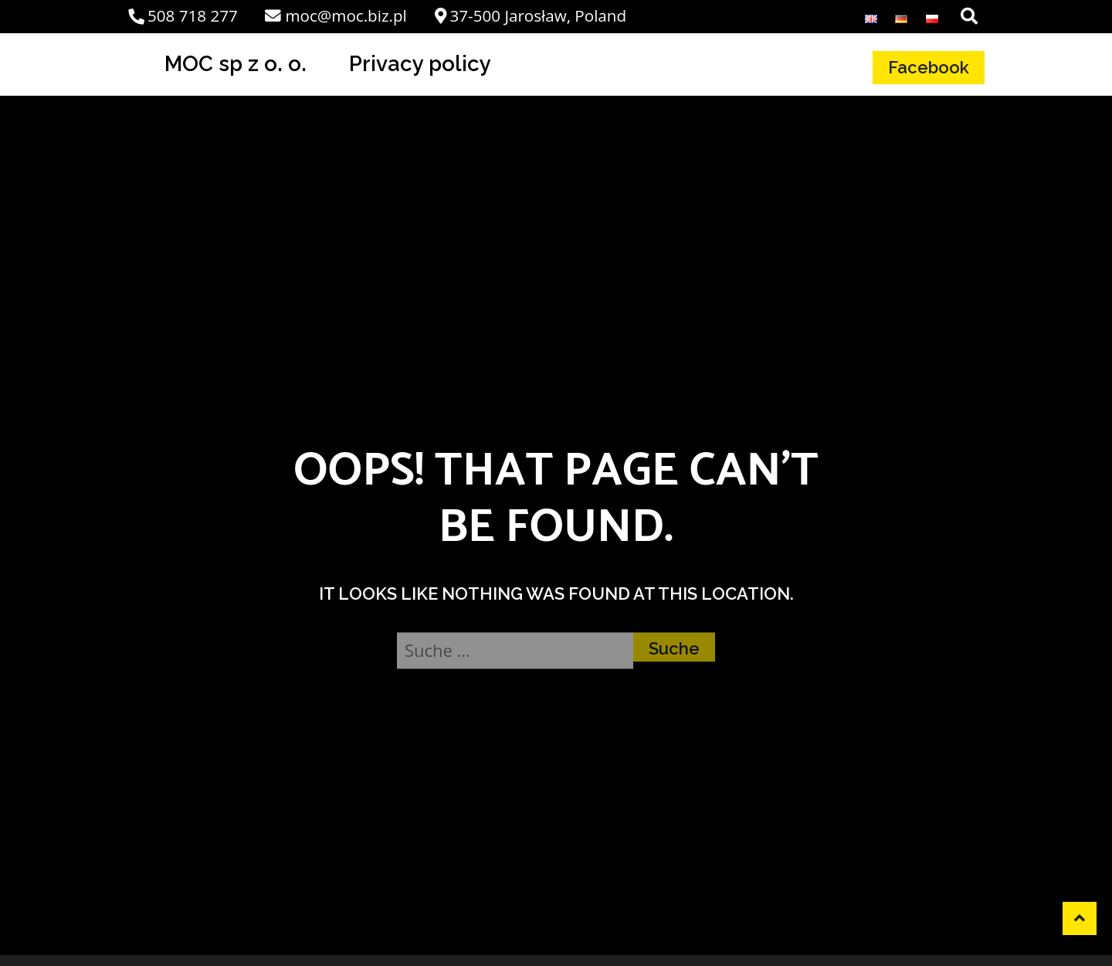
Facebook (928, 67)
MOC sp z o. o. (235, 63)
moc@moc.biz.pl (335, 15)
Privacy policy (420, 63)
